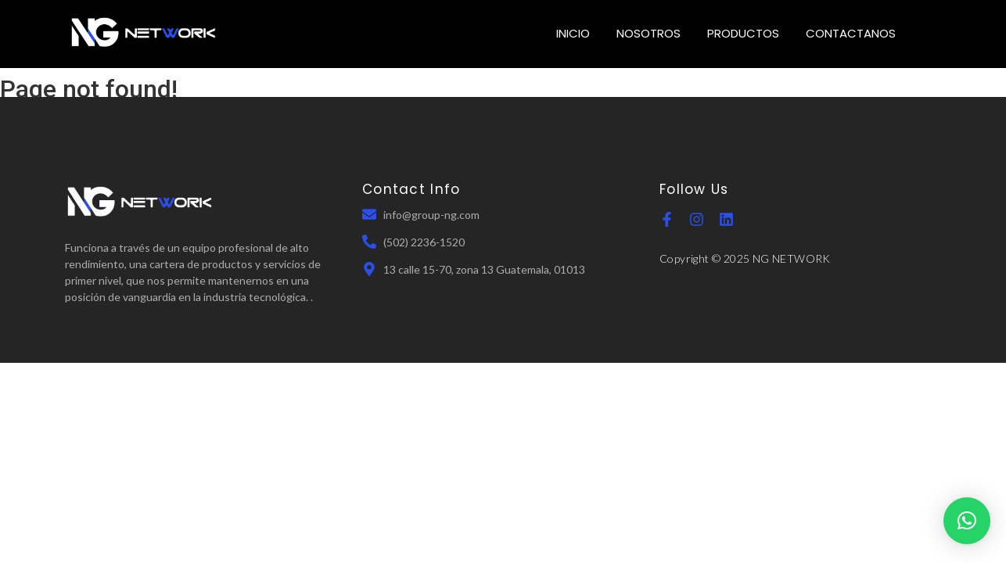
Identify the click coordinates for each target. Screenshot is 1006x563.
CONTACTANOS (851, 33)
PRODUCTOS (743, 33)
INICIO (573, 33)
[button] (966, 520)
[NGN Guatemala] (144, 31)
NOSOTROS (648, 33)
